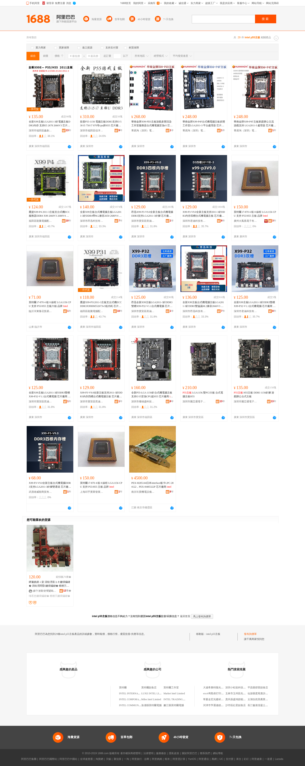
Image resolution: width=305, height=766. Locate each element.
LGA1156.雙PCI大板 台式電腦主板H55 (203, 394)
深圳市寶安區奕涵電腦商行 (143, 220)
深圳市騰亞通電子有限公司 (194, 401)
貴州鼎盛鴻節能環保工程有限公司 (244, 699)
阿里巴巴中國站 (68, 759)
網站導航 (218, 753)
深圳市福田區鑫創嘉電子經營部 (40, 130)
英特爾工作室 (171, 687)
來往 (238, 759)
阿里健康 (257, 759)
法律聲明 (148, 753)
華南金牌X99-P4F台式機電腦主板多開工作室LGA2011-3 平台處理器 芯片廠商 (204, 123)
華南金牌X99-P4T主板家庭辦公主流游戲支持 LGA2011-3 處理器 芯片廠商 (255, 123)
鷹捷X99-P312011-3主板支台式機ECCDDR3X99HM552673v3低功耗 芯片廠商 (101, 304)
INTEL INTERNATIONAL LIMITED (138, 693)
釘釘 (246, 759)
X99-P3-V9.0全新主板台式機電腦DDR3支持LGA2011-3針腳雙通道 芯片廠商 (50, 485)
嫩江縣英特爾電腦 (174, 705)
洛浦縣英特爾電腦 (151, 705)
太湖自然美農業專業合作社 (263, 699)
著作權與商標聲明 (130, 753)
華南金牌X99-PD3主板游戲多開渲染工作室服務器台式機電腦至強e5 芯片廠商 (151, 123)
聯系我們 (205, 753)
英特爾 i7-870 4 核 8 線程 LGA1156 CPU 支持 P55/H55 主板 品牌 (255, 213)
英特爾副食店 (149, 687)
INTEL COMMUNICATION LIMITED (139, 705)
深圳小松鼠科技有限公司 (239, 687)
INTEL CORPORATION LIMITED (137, 699)
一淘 (126, 759)
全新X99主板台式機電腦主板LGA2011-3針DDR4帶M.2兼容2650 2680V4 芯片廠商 (101, 214)
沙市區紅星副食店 (235, 705)
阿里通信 (204, 759)
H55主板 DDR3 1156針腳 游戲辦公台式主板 (254, 394)
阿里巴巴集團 (28, 759)
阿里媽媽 (157, 759)
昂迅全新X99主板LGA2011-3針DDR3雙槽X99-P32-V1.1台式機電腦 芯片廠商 (151, 304)
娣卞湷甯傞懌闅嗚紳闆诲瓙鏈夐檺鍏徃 (44, 590)
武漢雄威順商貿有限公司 (40, 491)
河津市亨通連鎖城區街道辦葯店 (221, 705)
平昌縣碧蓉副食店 (258, 687)
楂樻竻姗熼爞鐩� (60, 595)
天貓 (108, 759)
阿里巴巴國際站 (48, 759)
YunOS (192, 759)
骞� (67, 590)
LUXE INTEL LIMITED (154, 693)
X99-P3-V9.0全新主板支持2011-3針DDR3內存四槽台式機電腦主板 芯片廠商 (204, 214)
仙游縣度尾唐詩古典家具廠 (263, 693)
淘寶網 (99, 759)
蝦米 (167, 759)
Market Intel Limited (174, 693)
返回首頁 (185, 616)
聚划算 (117, 759)
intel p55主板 (213, 634)
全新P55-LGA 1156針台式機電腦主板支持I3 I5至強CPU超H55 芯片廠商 (152, 394)
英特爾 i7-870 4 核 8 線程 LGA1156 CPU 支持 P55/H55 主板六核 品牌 (50, 304)
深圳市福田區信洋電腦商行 (91, 130)
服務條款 (161, 753)
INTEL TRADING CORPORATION (182, 699)
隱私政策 (174, 753)
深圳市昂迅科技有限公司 (91, 220)
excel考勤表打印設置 (214, 693)
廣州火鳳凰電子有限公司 (245, 220)
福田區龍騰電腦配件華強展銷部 (40, 220)
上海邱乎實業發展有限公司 (91, 491)
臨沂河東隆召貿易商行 (40, 311)
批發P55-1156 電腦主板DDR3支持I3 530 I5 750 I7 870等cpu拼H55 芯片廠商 (101, 123)
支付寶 (229, 759)
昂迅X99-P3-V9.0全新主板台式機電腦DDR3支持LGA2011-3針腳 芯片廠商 (152, 214)
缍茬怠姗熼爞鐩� (39, 595)
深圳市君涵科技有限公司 (194, 220)
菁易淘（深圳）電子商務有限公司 (143, 130)
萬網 (214, 759)
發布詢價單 (250, 634)
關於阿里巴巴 (189, 753)
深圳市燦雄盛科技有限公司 (143, 401)
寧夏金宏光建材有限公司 (217, 699)
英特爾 (123, 687)
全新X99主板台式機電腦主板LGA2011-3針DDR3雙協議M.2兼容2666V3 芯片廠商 (203, 304)
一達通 (268, 759)
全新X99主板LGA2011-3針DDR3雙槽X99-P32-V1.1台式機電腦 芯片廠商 (255, 304)
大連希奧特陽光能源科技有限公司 (222, 687)
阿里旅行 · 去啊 (140, 759)
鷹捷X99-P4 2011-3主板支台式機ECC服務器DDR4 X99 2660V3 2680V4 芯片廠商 (49, 214)
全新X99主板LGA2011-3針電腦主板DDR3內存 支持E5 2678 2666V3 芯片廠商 (49, 123)
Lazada (279, 759)
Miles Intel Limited (151, 699)
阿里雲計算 (179, 759)
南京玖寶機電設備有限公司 (143, 491)
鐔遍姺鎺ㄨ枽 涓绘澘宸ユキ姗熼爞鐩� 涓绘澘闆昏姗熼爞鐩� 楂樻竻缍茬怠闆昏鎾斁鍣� (49, 584)
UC (221, 759)
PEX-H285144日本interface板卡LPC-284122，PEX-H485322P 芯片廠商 (152, 484)
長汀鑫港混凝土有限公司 (262, 705)
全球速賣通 (86, 759)
